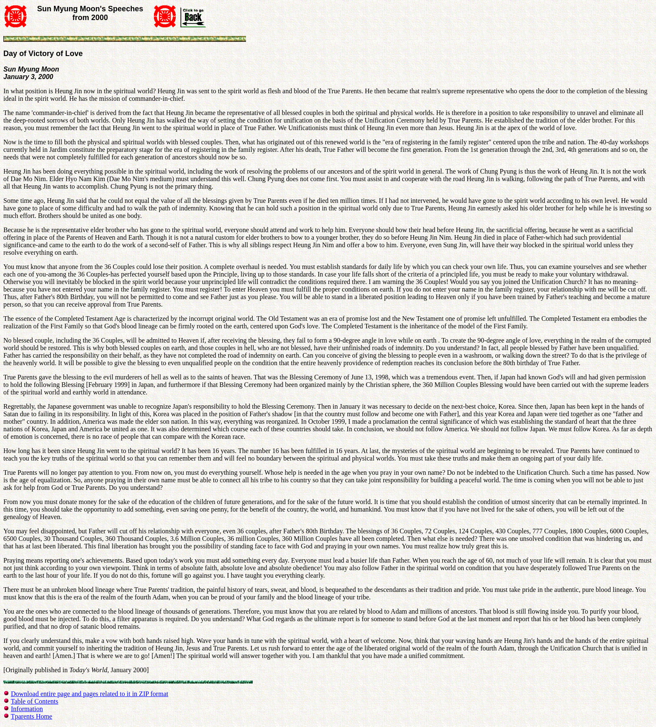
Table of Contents (35, 701)
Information (27, 708)
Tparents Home (31, 716)
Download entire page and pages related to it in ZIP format (89, 693)
